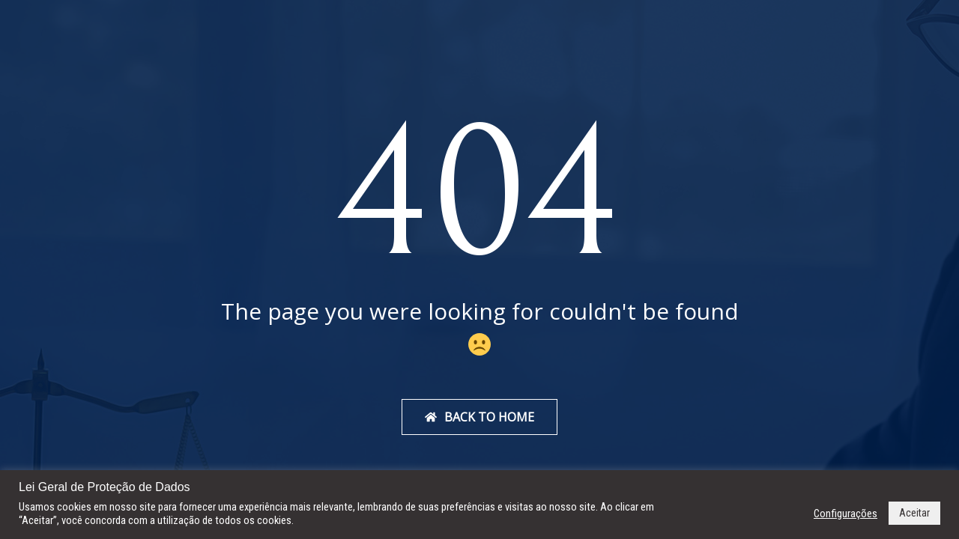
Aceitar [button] (914, 513)
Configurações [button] (845, 513)
